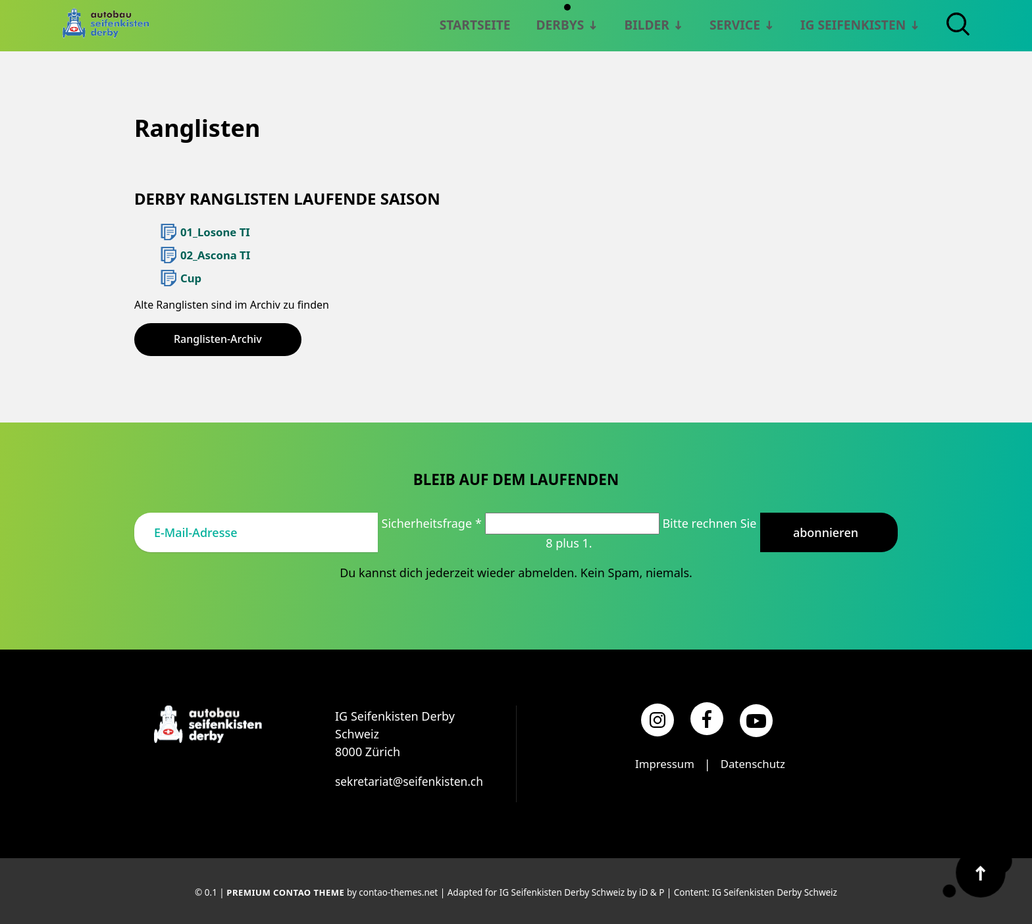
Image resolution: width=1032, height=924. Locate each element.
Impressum (662, 762)
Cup (190, 276)
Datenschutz (754, 762)
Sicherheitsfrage (433, 521)
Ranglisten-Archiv (218, 337)
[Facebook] (706, 716)
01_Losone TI (213, 231)
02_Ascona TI (213, 254)
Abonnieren (825, 530)
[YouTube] (756, 718)
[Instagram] (657, 718)
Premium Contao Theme (285, 890)
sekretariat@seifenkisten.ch (411, 779)
